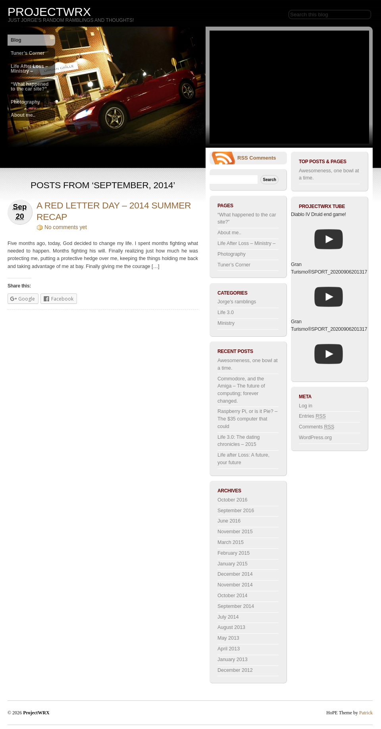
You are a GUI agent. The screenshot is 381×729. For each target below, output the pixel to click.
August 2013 (231, 627)
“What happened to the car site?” (29, 86)
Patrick (366, 713)
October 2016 (232, 500)
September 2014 (235, 606)
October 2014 (232, 595)
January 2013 (232, 659)
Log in (305, 406)
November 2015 (235, 531)
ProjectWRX (49, 11)
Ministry (226, 323)
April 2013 (228, 649)
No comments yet (65, 227)
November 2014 (235, 585)
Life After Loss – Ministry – (29, 69)
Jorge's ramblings (236, 302)
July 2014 (228, 617)
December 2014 (235, 574)
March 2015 (230, 542)
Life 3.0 (225, 312)
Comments (262, 158)
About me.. (23, 115)
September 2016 (235, 510)
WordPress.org (315, 437)
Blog (16, 40)
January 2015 (232, 564)
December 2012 (235, 670)
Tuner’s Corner (27, 53)
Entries (312, 416)
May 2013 (228, 638)
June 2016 (229, 521)
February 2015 (233, 553)
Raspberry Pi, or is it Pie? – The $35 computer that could (247, 419)
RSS (242, 158)
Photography (25, 102)
